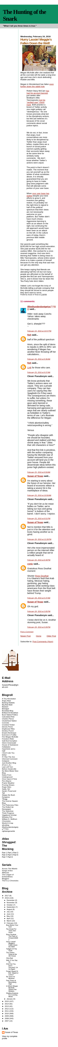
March (9, 921)
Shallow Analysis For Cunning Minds (12, 994)
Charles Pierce (8, 719)
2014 (7, 1004)
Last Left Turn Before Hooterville (9, 768)
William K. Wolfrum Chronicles (9, 820)
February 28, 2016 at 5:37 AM (38, 598)
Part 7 (4, 857)
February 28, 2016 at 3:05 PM (38, 611)
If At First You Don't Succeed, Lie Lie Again (12, 966)
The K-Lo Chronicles (10, 881)
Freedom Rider (8, 739)
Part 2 (10, 853)
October (10, 905)
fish (29, 335)
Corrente (5, 723)
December (11, 900)
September (11, 907)
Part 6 (15, 855)
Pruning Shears (8, 785)
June (9, 914)
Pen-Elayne (6, 781)
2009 (7, 1016)
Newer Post (25, 636)
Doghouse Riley (8, 729)
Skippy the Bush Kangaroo (8, 796)
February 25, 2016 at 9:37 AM (38, 372)
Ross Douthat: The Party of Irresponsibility (12, 937)
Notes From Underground (7, 776)
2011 (7, 1011)
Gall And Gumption (9, 741)
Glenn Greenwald (9, 743)
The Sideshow (7, 811)
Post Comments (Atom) (42, 641)
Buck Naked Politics (10, 715)
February (10, 923)
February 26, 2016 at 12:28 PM (39, 539)
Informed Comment (9, 759)
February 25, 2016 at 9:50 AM (38, 472)
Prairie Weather (8, 783)
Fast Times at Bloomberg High (11, 982)
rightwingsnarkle (8, 831)
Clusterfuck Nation (9, 721)
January (10, 999)
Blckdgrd (5, 709)
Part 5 (10, 855)
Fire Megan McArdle (10, 737)
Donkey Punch (8, 731)
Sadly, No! (6, 789)
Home (38, 636)
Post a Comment (26, 632)
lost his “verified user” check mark (36, 102)
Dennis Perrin (7, 727)
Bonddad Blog (7, 711)
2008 (7, 1018)
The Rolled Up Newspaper (7, 808)
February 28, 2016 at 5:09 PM (38, 627)
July (8, 912)
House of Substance (10, 745)
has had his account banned (38, 92)
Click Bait (9, 958)
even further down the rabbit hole (37, 85)
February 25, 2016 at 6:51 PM (38, 518)
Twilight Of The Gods (11, 949)
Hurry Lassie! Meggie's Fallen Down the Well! (11, 944)
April (9, 918)
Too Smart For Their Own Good (11, 930)
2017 (7, 896)
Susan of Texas (35, 476)
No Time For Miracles (10, 977)
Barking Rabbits (8, 703)
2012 (7, 1009)
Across (9, 869)
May (8, 916)
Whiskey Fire (7, 817)
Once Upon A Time (9, 779)
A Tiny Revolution (9, 699)
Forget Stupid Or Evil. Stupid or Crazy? (12, 973)
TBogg (4, 799)
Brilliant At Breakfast (10, 713)
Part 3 (15, 853)
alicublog (5, 825)
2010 (7, 1013)
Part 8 (10, 857)
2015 (7, 1001)
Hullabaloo (6, 747)
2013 (7, 1006)
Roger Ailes (6, 787)
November (11, 902)
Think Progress (8, 813)
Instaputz (5, 761)
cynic (30, 564)
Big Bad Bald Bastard (7, 706)
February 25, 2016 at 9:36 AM (38, 359)
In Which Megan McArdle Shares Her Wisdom (12, 988)
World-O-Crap (7, 823)
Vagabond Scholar (9, 815)
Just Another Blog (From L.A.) (9, 764)
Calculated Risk (8, 717)
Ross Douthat (41, 576)
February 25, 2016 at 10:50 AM (39, 495)
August (9, 909)
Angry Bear (6, 701)
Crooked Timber (8, 725)
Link (29, 367)
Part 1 (4, 853)
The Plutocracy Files (10, 805)
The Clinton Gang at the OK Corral (11, 954)
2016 (7, 898)
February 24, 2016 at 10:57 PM (39, 331)
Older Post (51, 636)
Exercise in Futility (9, 735)
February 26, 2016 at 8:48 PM (38, 560)
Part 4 (4, 855)
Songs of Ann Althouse (7, 872)
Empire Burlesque (9, 733)
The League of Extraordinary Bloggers (8, 877)
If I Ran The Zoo (8, 757)
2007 (7, 1021)
